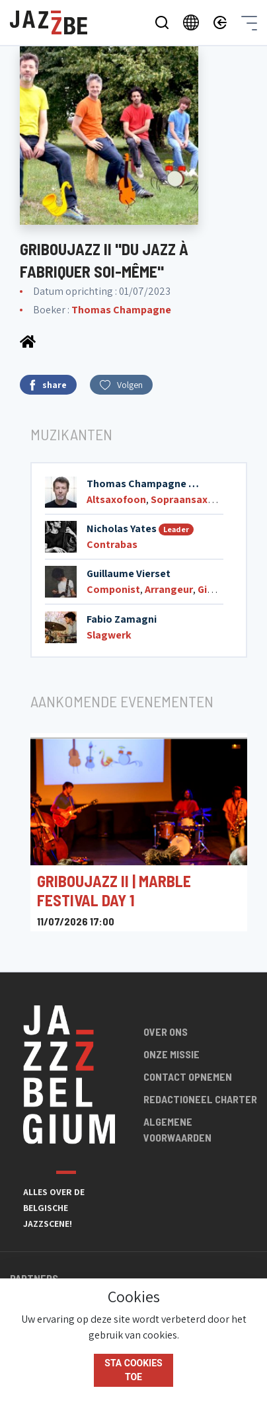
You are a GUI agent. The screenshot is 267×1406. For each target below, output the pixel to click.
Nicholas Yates (122, 528)
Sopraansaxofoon (194, 499)
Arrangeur (169, 589)
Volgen (121, 385)
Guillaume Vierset (129, 573)
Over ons (165, 1031)
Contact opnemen (187, 1076)
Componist (113, 589)
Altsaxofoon (116, 499)
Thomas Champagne (121, 310)
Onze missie (171, 1054)
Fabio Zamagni (122, 619)
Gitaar (212, 589)
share (48, 385)
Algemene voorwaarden (177, 1129)
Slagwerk (109, 635)
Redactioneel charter (200, 1099)
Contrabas (112, 544)
